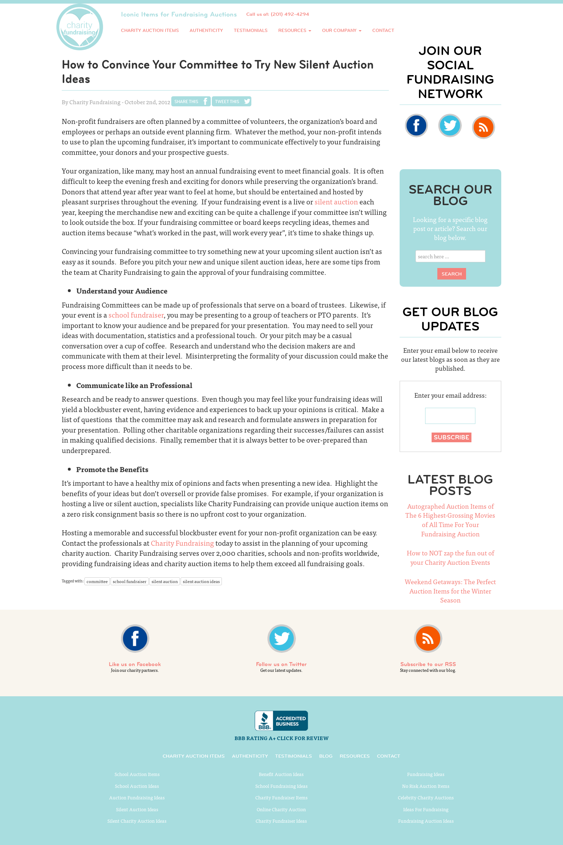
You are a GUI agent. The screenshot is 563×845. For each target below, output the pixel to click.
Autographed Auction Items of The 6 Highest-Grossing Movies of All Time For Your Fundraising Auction (450, 520)
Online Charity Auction (281, 809)
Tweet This (227, 101)
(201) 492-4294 (290, 14)
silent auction (336, 201)
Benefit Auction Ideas (281, 774)
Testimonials (250, 30)
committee (97, 581)
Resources (294, 30)
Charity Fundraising (183, 543)
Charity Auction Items (150, 30)
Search (452, 274)
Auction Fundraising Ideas (137, 797)
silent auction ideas (201, 581)
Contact (383, 30)
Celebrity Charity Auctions (426, 797)
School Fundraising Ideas (281, 786)
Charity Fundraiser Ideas (281, 821)
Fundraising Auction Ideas (426, 821)
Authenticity (206, 30)
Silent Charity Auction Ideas (137, 821)
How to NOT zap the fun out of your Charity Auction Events (450, 557)
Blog (325, 756)
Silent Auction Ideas (137, 809)
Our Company (342, 30)
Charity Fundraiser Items (281, 797)
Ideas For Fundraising (425, 809)
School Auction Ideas (137, 786)
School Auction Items (137, 774)
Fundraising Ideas (426, 774)
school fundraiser (136, 314)
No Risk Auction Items (426, 786)
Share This (186, 101)
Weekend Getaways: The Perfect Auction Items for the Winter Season (450, 590)
